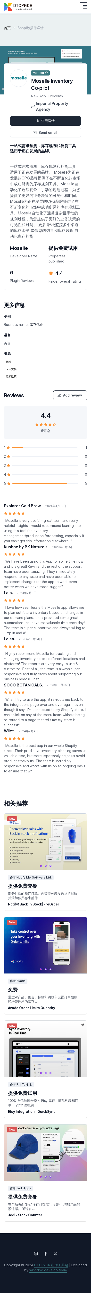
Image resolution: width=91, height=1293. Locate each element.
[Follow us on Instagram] (36, 1254)
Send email (45, 132)
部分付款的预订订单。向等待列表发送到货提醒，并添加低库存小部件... (44, 895)
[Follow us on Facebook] (45, 1254)
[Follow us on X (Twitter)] (55, 1254)
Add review (69, 395)
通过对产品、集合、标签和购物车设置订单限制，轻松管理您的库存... (44, 999)
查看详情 (45, 121)
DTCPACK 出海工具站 (51, 1265)
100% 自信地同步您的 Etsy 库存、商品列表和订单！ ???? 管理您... (43, 1103)
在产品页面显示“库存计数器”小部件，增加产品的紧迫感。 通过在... (44, 1206)
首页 (7, 28)
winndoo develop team (48, 1270)
